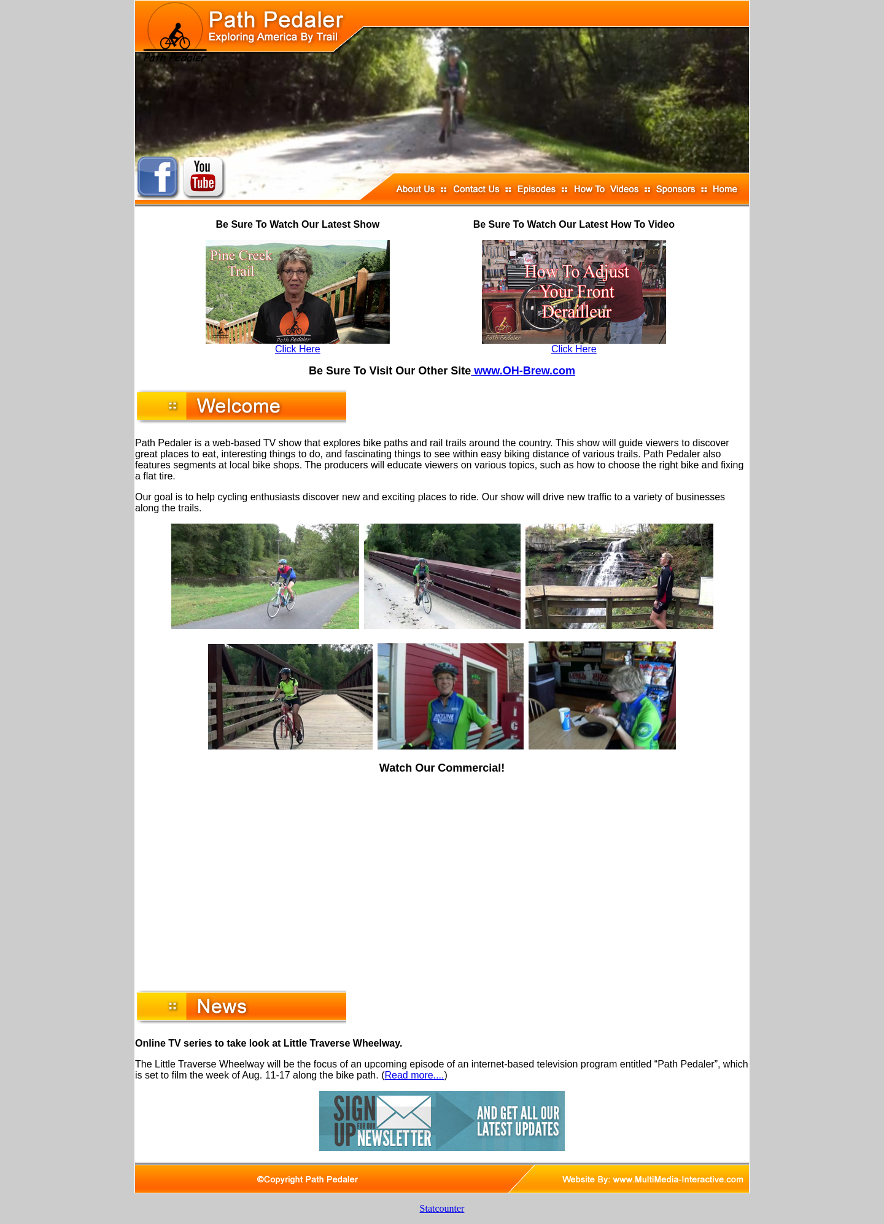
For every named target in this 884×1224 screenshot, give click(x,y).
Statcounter (442, 1208)
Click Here (297, 349)
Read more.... (414, 1075)
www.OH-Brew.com (523, 371)
